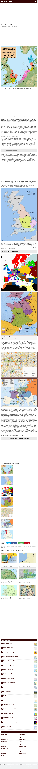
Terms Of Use (23, 763)
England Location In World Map (25, 564)
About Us (27, 763)
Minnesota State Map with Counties (10, 660)
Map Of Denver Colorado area (9, 682)
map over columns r (13, 546)
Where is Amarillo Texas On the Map (10, 656)
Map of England (4, 26)
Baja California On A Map (8, 643)
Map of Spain (3, 753)
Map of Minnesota (4, 748)
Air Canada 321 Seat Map (8, 717)
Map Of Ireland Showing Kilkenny (10, 722)
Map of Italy (3, 746)
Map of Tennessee (22, 753)
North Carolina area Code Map (9, 687)
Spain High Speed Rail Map (8, 678)
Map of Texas (3, 755)
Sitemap (10, 763)
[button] (35, 1)
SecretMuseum (7, 1)
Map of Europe (4, 741)
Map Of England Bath (7, 673)
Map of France (22, 741)
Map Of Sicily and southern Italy (9, 708)
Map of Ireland (22, 744)
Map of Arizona (22, 734)
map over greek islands (30, 546)
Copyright (18, 763)
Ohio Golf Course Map (7, 691)
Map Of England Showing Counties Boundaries (10, 597)
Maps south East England (24, 581)
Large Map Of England (23, 597)
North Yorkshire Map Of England (7, 581)
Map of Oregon (22, 751)
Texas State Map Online (8, 713)
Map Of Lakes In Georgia (8, 647)
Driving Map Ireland (7, 726)
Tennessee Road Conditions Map (9, 704)
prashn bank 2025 (29, 766)
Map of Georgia (4, 744)
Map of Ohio (3, 751)
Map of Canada (22, 737)
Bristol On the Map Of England (9, 665)
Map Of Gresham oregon (8, 695)
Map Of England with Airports (9, 669)
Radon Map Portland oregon (9, 652)
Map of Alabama (4, 734)
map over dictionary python (21, 546)
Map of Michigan (22, 746)
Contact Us (14, 763)
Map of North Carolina (23, 748)
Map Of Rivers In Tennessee (9, 700)
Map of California (4, 737)
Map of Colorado (4, 739)
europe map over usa (5, 546)
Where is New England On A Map (7, 564)
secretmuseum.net (4, 341)
